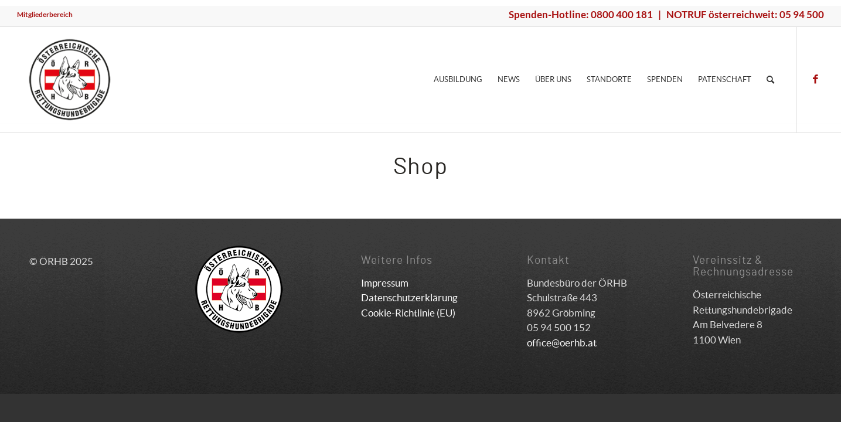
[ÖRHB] (69, 79)
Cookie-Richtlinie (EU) (408, 312)
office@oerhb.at (562, 342)
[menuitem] (45, 15)
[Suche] (770, 79)
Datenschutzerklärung (409, 297)
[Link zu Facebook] (815, 79)
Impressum (384, 282)
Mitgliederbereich (45, 14)
